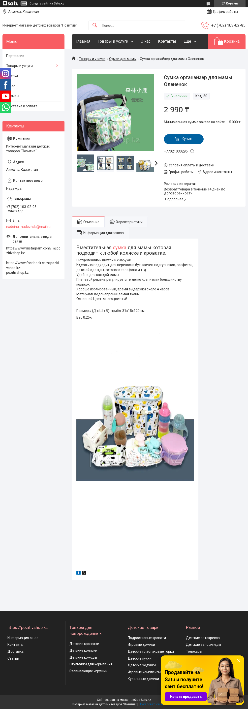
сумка (119, 247)
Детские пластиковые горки (151, 651)
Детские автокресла (203, 638)
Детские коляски (83, 650)
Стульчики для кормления (91, 664)
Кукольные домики (143, 679)
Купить (187, 139)
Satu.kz (146, 700)
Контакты (167, 41)
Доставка (15, 651)
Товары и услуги (113, 41)
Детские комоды (83, 657)
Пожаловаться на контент (157, 704)
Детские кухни (140, 658)
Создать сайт (39, 3)
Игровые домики (141, 645)
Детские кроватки (84, 644)
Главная (83, 41)
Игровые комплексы (144, 672)
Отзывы (12, 96)
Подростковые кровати (147, 638)
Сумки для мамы (122, 59)
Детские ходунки (142, 665)
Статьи (12, 76)
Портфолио (15, 56)
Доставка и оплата (21, 106)
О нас (146, 41)
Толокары (194, 651)
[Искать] (94, 25)
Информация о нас (22, 638)
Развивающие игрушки (88, 671)
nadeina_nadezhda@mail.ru (28, 227)
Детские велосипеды (203, 645)
